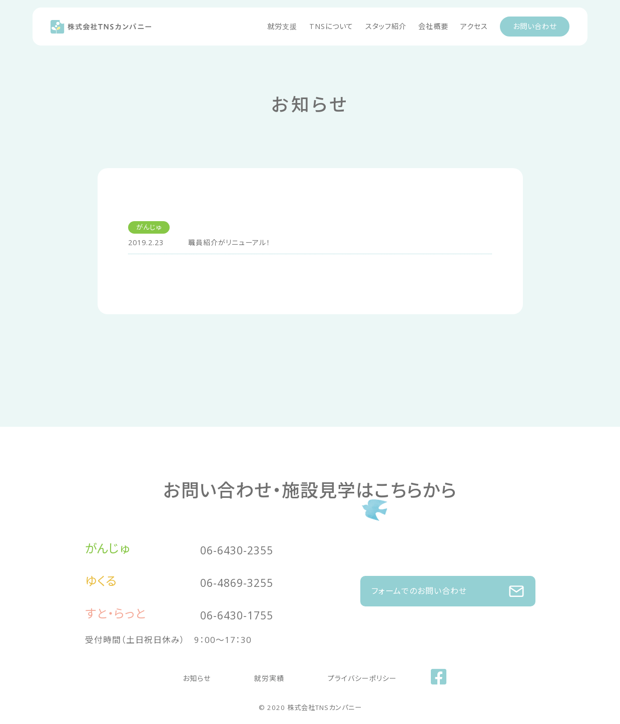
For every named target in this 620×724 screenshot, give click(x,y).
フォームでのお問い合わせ (447, 586)
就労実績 (269, 675)
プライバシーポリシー (342, 675)
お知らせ (216, 675)
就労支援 (282, 26)
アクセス (474, 26)
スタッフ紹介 (385, 26)
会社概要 (433, 26)
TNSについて (331, 26)
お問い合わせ (534, 26)
